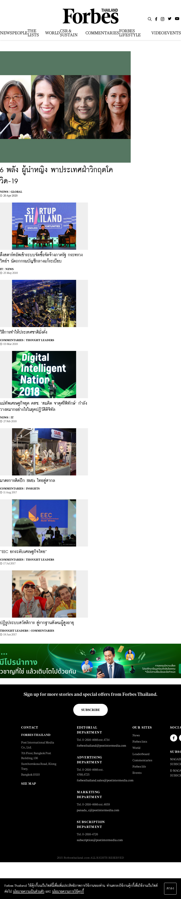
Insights (33, 488)
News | (5, 191)
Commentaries (42, 630)
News (9, 269)
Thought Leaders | (15, 630)
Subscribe (90, 710)
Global (16, 191)
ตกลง (170, 888)
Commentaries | (12, 340)
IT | (2, 269)
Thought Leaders (40, 340)
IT (12, 417)
